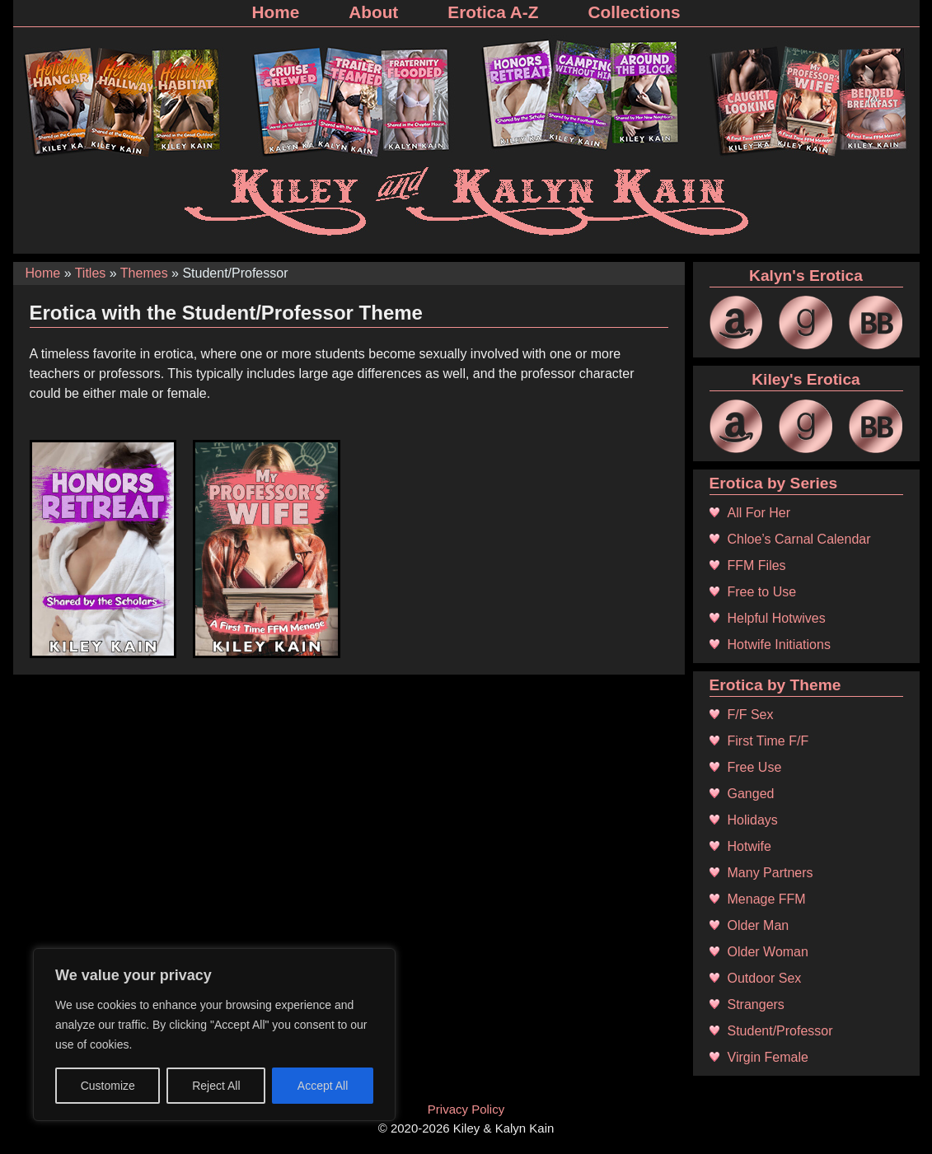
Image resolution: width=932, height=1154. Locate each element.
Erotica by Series (774, 483)
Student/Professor (780, 1031)
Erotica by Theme (775, 685)
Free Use (755, 767)
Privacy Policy (466, 1109)
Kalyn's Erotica (806, 275)
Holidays (753, 820)
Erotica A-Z (492, 11)
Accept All (322, 1085)
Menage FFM (767, 899)
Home (275, 11)
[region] (214, 1034)
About (373, 11)
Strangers (756, 1004)
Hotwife (749, 846)
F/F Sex (751, 715)
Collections (634, 11)
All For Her (759, 513)
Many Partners (770, 873)
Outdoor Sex (765, 978)
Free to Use (762, 592)
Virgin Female (768, 1057)
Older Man (758, 925)
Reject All (216, 1085)
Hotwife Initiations (779, 645)
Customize (108, 1085)
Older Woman (768, 952)
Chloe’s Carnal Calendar (799, 539)
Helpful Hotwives (777, 618)
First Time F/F (768, 741)
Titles (90, 273)
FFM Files (757, 565)
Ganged (751, 794)
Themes (144, 273)
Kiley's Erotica (805, 379)
